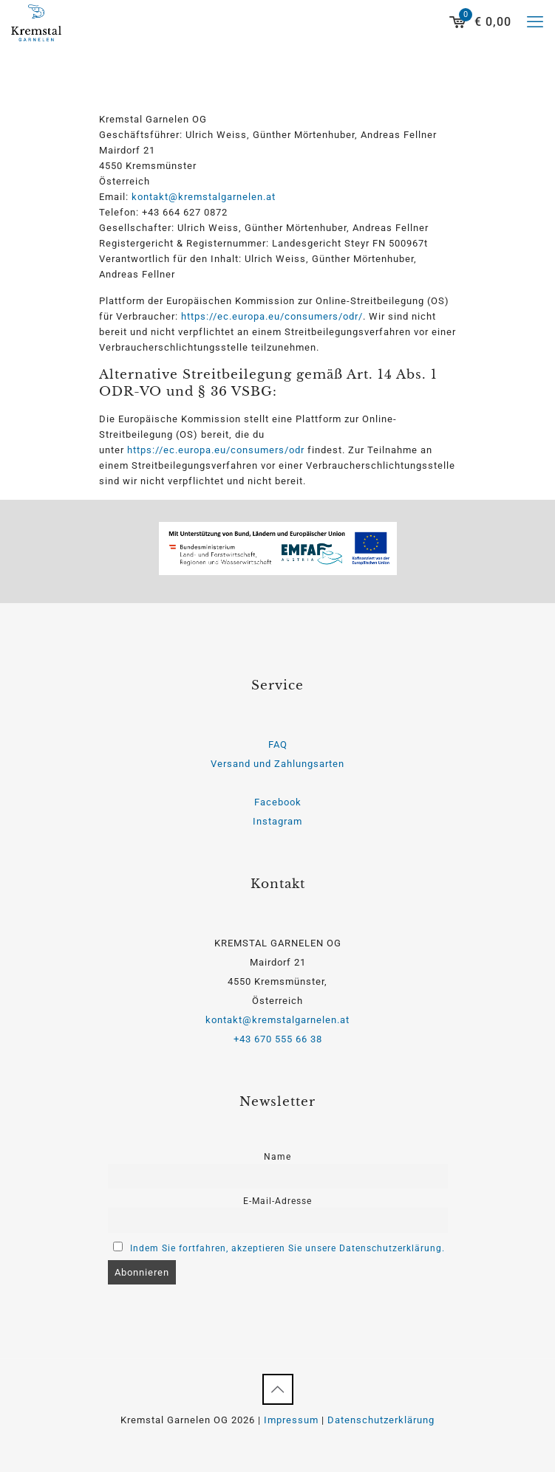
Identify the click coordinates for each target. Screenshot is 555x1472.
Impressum (291, 1419)
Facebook (278, 802)
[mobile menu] (535, 22)
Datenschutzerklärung (381, 1419)
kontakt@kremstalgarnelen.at (204, 196)
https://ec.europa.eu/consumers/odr (215, 449)
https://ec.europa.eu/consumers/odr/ (272, 316)
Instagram (277, 821)
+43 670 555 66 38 (278, 1039)
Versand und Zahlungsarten (277, 763)
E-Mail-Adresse (277, 1201)
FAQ (277, 744)
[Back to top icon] (277, 1389)
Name (277, 1157)
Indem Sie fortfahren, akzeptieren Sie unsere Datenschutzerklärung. (287, 1248)
